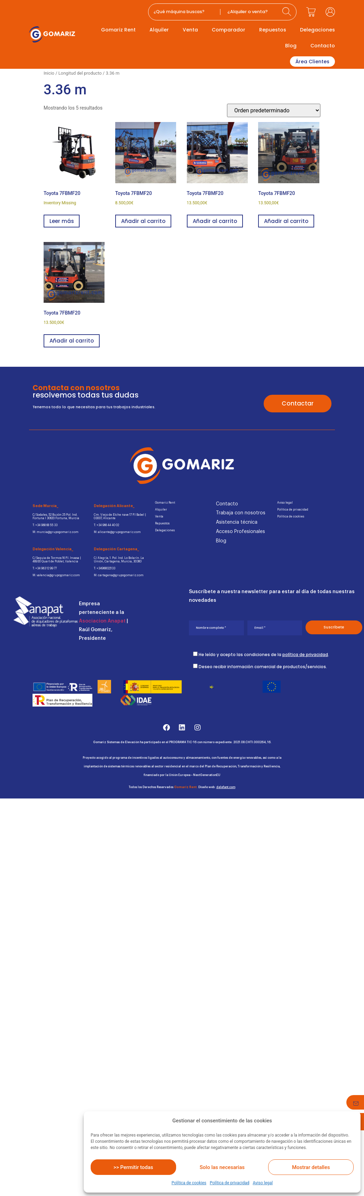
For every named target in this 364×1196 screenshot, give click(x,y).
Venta (190, 29)
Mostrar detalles (311, 1167)
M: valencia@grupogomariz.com (57, 575)
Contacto (322, 45)
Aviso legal (263, 1182)
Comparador (228, 29)
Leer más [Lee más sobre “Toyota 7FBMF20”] (61, 221)
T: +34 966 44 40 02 (107, 525)
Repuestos (272, 29)
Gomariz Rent (118, 29)
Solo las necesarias (222, 1167)
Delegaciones (317, 29)
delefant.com (226, 787)
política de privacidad (305, 655)
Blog (291, 45)
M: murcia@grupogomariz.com (56, 532)
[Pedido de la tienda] (273, 110)
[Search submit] (287, 12)
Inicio (49, 73)
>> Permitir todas (133, 1167)
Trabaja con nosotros (240, 513)
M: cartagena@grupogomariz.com (119, 575)
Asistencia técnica (236, 522)
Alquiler (159, 29)
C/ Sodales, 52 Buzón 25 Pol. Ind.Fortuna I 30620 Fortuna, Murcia (56, 516)
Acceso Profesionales (240, 531)
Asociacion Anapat (102, 621)
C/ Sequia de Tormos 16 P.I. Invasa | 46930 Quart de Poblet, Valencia (58, 560)
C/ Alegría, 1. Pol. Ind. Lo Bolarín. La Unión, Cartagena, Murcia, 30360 (119, 560)
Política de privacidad (229, 1182)
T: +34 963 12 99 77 (45, 568)
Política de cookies (189, 1182)
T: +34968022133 (105, 568)
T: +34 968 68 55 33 (45, 525)
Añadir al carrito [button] (143, 221)
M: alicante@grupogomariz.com (118, 532)
